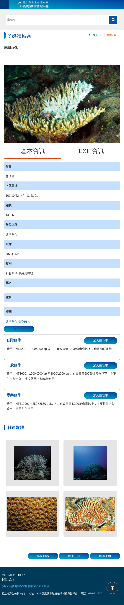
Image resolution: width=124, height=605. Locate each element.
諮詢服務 (43, 556)
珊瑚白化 (11, 321)
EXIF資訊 (91, 151)
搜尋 (113, 20)
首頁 (95, 35)
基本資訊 (33, 151)
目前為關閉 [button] (4, 4)
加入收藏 (19, 329)
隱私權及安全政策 (38, 586)
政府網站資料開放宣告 (14, 586)
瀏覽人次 (6, 579)
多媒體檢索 (109, 35)
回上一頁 (74, 556)
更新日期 (6, 575)
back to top (112, 588)
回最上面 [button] (105, 556)
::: (5, 31)
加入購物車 (100, 340)
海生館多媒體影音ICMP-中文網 (33, 4)
